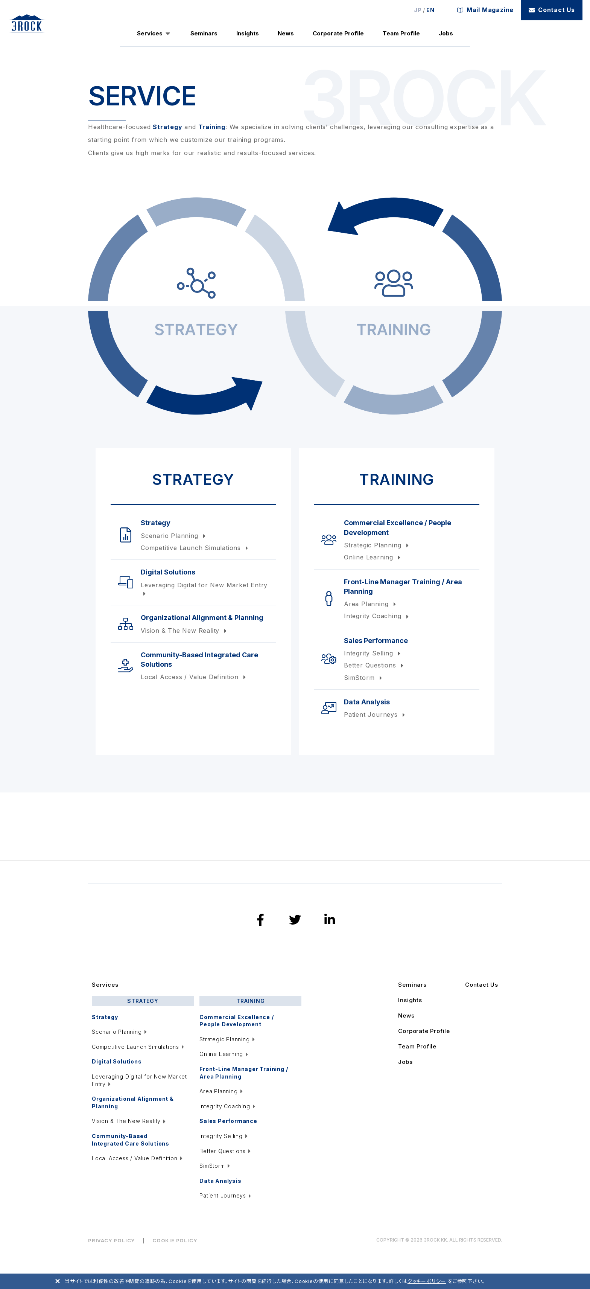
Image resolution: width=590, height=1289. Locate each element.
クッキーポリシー (427, 1281)
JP (418, 10)
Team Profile (401, 33)
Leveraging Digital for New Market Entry (204, 589)
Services (150, 33)
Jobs (446, 33)
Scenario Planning (174, 535)
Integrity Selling (373, 653)
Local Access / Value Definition (194, 677)
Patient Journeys (375, 714)
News (286, 33)
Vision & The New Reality (184, 630)
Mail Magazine (485, 10)
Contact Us (552, 10)
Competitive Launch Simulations (195, 548)
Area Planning (371, 604)
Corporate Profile (338, 33)
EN (430, 10)
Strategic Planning (377, 545)
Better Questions (374, 665)
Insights (247, 33)
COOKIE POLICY (174, 1240)
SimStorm (364, 677)
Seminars (203, 33)
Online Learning (373, 557)
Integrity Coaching (377, 616)
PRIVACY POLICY (111, 1240)
